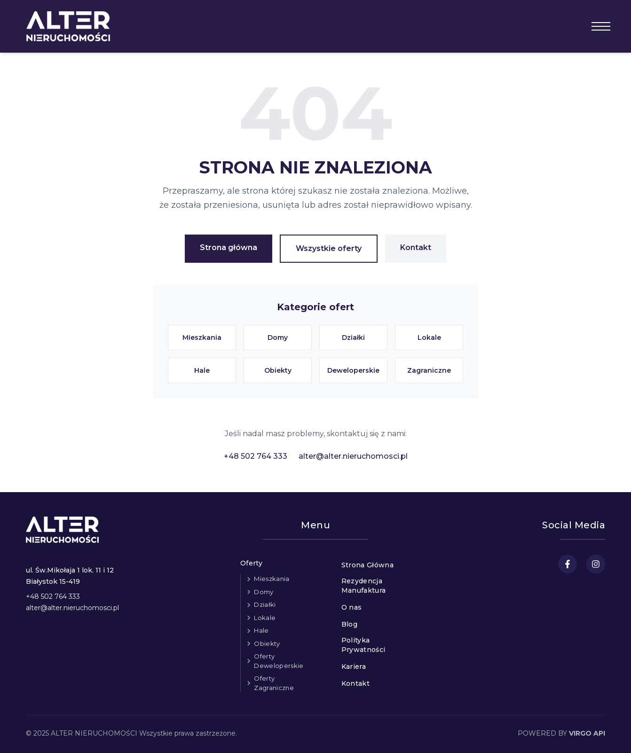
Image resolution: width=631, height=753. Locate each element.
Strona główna (228, 247)
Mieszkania (271, 578)
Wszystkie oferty (329, 248)
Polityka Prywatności (363, 645)
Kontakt (415, 247)
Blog (349, 624)
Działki (265, 604)
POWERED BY (561, 733)
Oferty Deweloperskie (278, 660)
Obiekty (267, 643)
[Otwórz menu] (601, 26)
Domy (263, 592)
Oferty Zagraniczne (274, 683)
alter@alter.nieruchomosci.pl (353, 456)
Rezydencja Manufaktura (363, 586)
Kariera (353, 666)
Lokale (265, 617)
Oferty (251, 563)
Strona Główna (367, 565)
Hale (261, 630)
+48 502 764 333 (255, 456)
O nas (351, 607)
